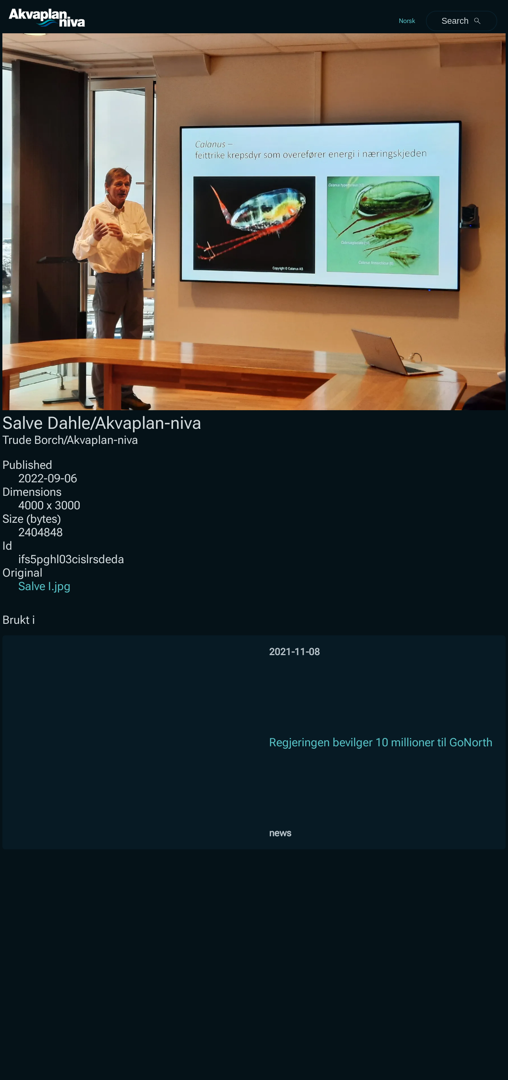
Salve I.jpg (44, 586)
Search (461, 21)
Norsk (407, 21)
